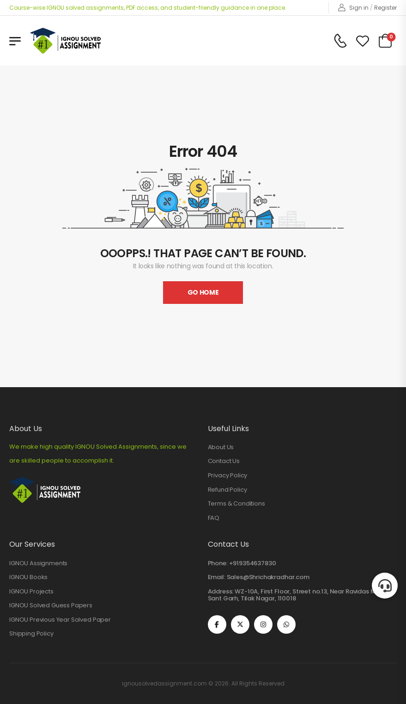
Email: (216, 577)
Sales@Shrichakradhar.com (268, 577)
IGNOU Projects (31, 591)
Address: (221, 591)
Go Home (203, 292)
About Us (221, 447)
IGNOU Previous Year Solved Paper (60, 620)
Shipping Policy (31, 633)
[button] (385, 586)
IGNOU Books (28, 577)
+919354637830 (252, 563)
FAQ (214, 518)
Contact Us (224, 461)
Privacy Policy (228, 475)
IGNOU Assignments (38, 563)
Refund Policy (227, 490)
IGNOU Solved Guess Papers (50, 605)
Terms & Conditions (236, 503)
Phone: (218, 563)
